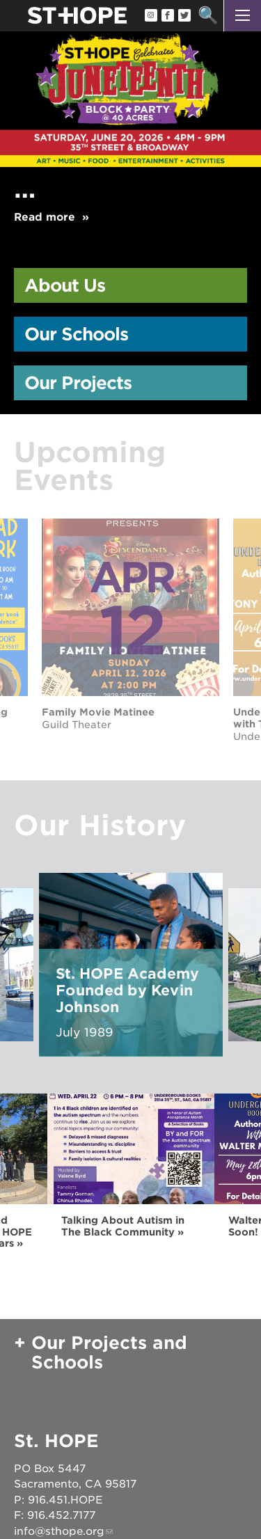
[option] (130, 134)
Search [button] (207, 15)
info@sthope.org (59, 1531)
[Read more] (130, 68)
